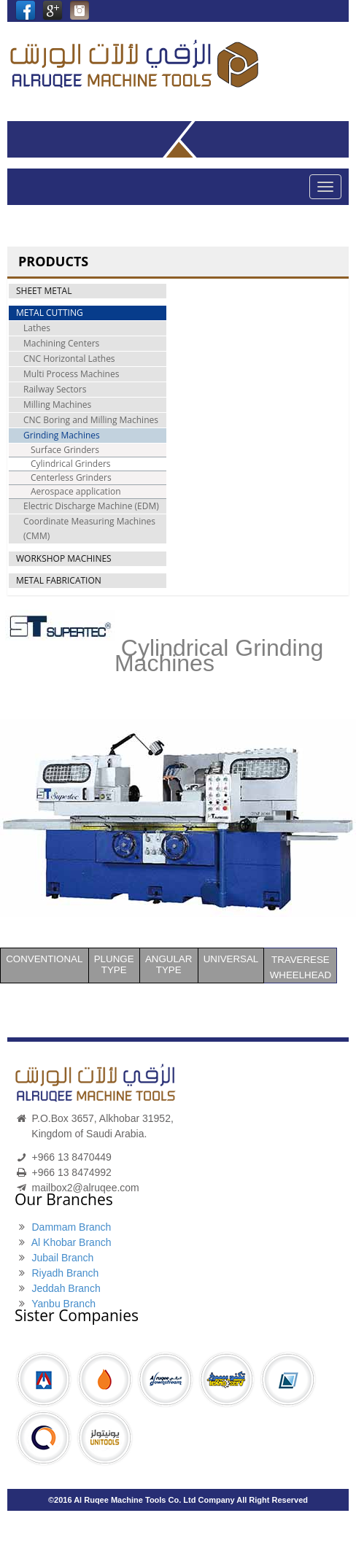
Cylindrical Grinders (71, 463)
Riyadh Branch (64, 1273)
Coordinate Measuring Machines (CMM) (89, 528)
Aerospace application (76, 491)
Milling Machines (57, 404)
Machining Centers (61, 343)
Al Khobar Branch (71, 1242)
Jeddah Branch (65, 1288)
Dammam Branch (71, 1227)
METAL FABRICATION (58, 580)
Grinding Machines (61, 435)
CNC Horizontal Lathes (69, 358)
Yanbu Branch (63, 1303)
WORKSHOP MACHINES (64, 558)
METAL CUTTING (49, 312)
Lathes (36, 328)
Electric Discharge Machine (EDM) (91, 506)
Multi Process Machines (71, 374)
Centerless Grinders (71, 477)
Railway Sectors (54, 389)
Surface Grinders (65, 450)
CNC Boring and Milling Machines (90, 420)
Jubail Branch (62, 1257)
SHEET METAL (43, 291)
